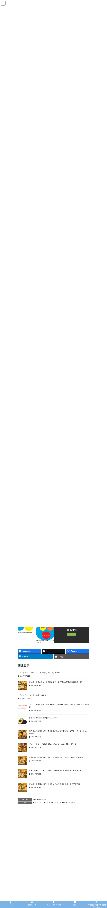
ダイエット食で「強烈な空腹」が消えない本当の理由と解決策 (52, 744)
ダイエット (39, 802)
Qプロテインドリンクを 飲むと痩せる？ (33, 695)
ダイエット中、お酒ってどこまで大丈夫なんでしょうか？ (39, 673)
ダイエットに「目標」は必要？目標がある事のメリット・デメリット (55, 771)
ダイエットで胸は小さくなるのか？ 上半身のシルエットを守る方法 (54, 784)
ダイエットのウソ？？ (53, 802)
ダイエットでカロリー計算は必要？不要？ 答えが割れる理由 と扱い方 (55, 682)
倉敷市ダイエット (40, 800)
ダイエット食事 (69, 802)
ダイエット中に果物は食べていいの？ (43, 718)
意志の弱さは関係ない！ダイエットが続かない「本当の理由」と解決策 (56, 757)
